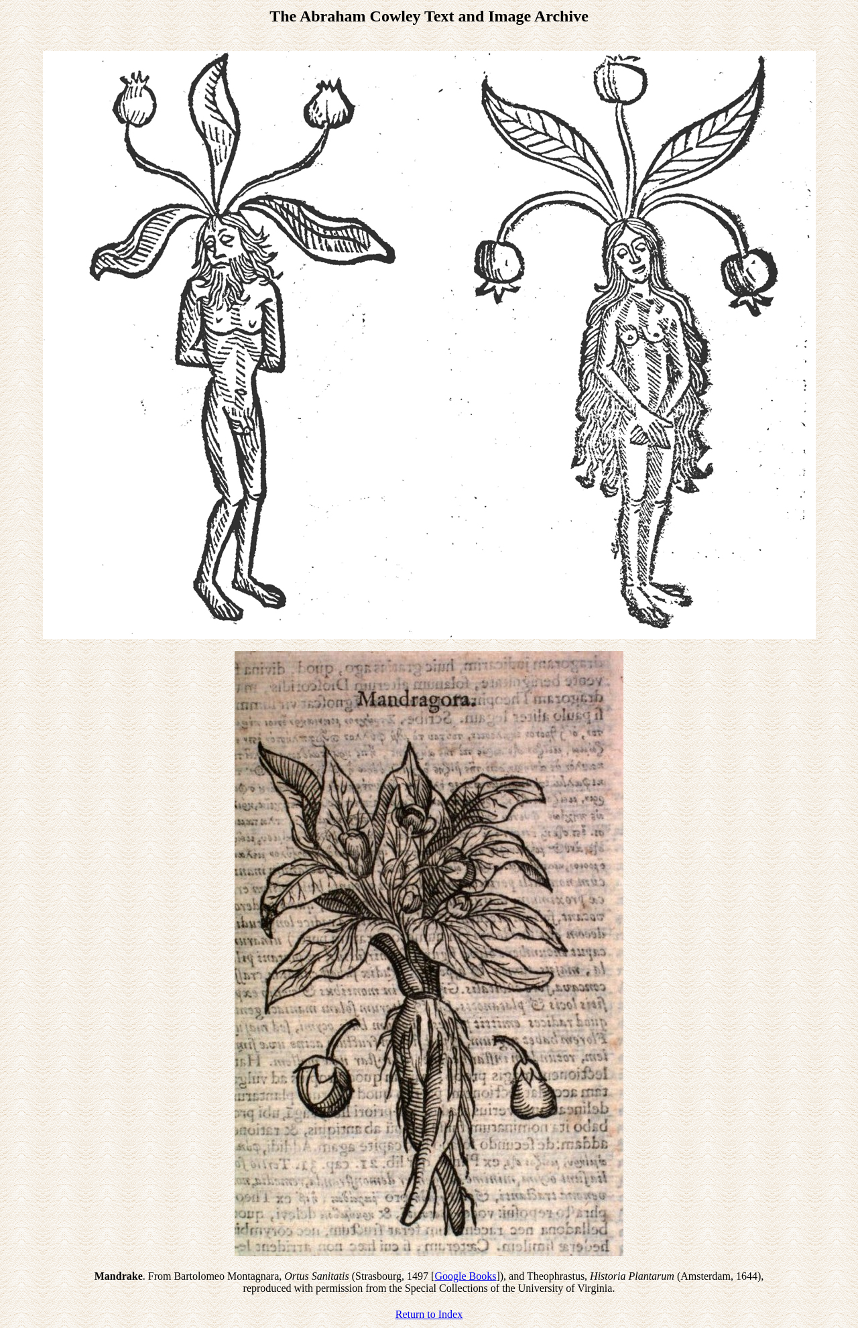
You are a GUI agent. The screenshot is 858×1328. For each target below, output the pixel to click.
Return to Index (429, 1314)
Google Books (465, 1276)
